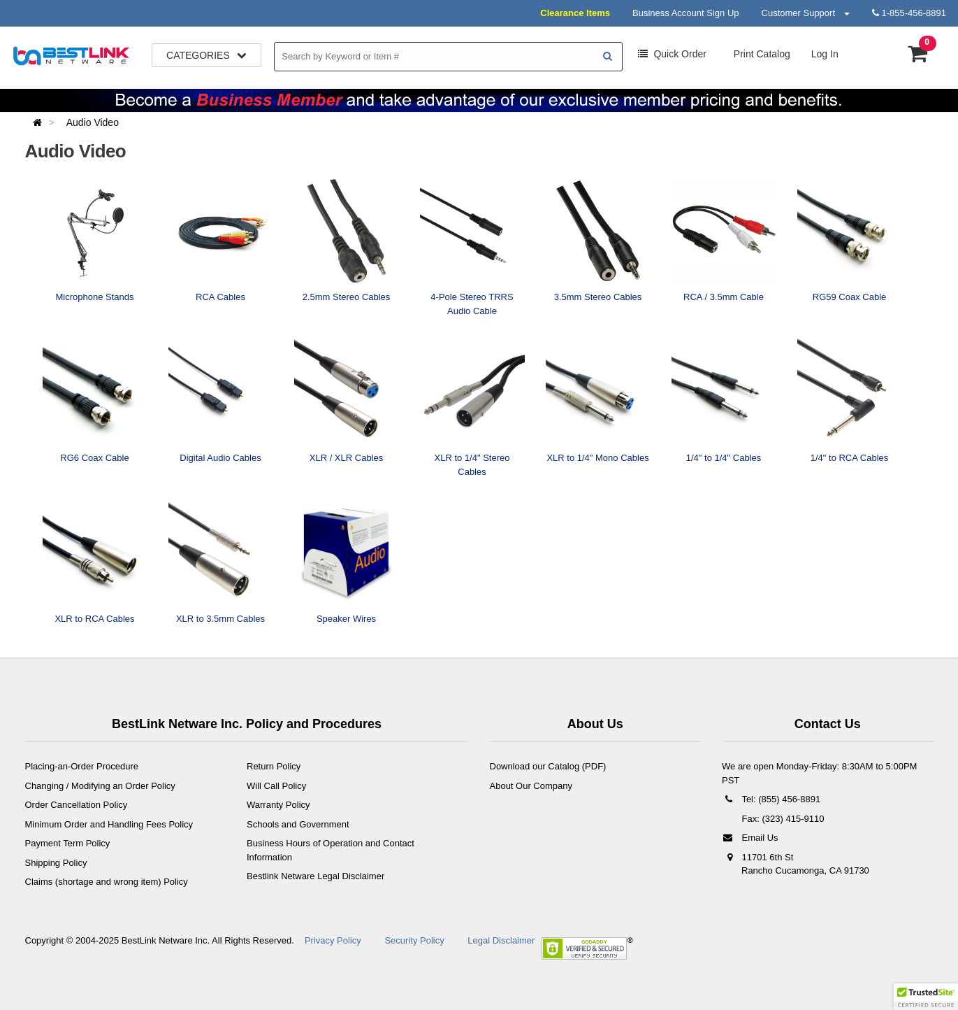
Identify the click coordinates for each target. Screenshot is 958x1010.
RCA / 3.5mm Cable (723, 297)
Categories (206, 55)
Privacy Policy (333, 940)
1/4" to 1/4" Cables (724, 458)
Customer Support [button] (806, 13)
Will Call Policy (276, 786)
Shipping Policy (56, 863)
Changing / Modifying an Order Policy (100, 786)
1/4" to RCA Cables (850, 458)
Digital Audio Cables (220, 458)
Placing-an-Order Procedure (82, 766)
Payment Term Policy (67, 843)
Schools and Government (298, 824)
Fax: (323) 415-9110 (781, 818)
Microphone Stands (94, 297)
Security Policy (414, 940)
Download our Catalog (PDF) (548, 766)
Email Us (750, 837)
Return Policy (273, 766)
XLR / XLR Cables (347, 458)
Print (760, 53)
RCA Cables (220, 297)
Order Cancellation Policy (76, 804)
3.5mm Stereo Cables (598, 297)
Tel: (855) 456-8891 (771, 799)
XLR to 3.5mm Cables (220, 618)
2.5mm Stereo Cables (347, 297)
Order (672, 53)
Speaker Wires (346, 618)
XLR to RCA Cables (94, 618)
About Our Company (531, 786)
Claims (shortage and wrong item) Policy (106, 881)
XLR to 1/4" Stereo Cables (472, 465)
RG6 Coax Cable (94, 458)
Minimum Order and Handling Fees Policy (109, 824)
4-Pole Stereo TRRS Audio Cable (471, 304)
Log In (825, 53)
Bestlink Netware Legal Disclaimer (315, 876)
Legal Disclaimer (501, 940)
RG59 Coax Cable (850, 297)
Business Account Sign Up (685, 13)
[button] (926, 996)
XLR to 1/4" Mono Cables (597, 458)
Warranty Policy (278, 804)
